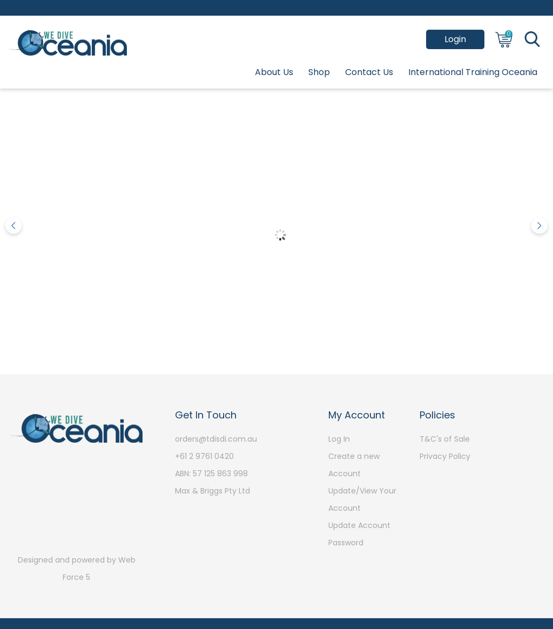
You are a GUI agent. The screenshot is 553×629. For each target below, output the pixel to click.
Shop (319, 72)
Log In (339, 439)
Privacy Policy (445, 456)
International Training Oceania (472, 72)
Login (455, 39)
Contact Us (369, 72)
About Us (274, 72)
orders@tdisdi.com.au (216, 439)
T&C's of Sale (445, 439)
